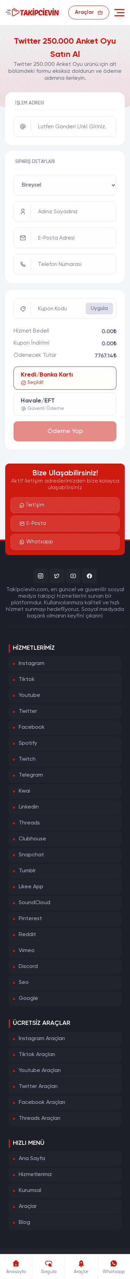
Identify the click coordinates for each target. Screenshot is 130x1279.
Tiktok (27, 679)
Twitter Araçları (38, 1086)
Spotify (28, 743)
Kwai (24, 791)
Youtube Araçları (40, 1070)
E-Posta (32, 523)
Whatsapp (36, 542)
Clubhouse (32, 839)
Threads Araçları (39, 1118)
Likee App (31, 887)
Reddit (27, 934)
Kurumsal (30, 1190)
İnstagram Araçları (42, 1039)
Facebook (32, 727)
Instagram (31, 663)
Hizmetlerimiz (35, 1174)
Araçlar (28, 1206)
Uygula (99, 308)
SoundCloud (34, 903)
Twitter (28, 711)
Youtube (29, 695)
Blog (24, 1222)
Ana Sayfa (32, 1158)
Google (28, 998)
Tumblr (27, 871)
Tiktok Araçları (37, 1054)
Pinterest (30, 919)
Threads (29, 823)
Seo (24, 982)
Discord (28, 966)
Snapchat (31, 855)
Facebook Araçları (42, 1102)
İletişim (31, 505)
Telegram (31, 775)
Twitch (27, 759)
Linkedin (29, 807)
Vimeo (27, 950)
